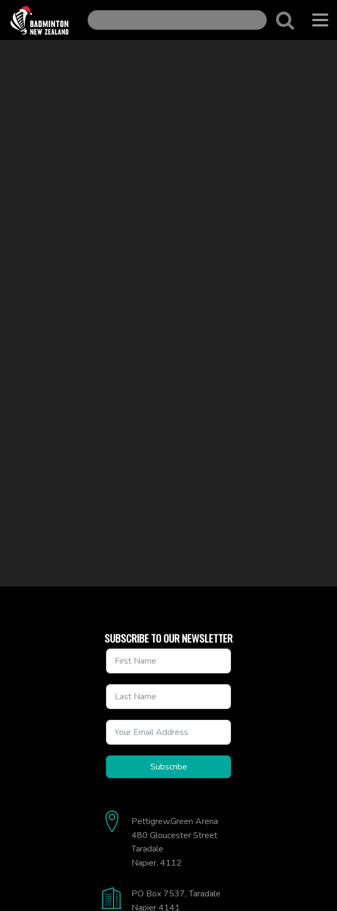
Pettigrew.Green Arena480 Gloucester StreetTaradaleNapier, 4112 (174, 842)
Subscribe (168, 767)
